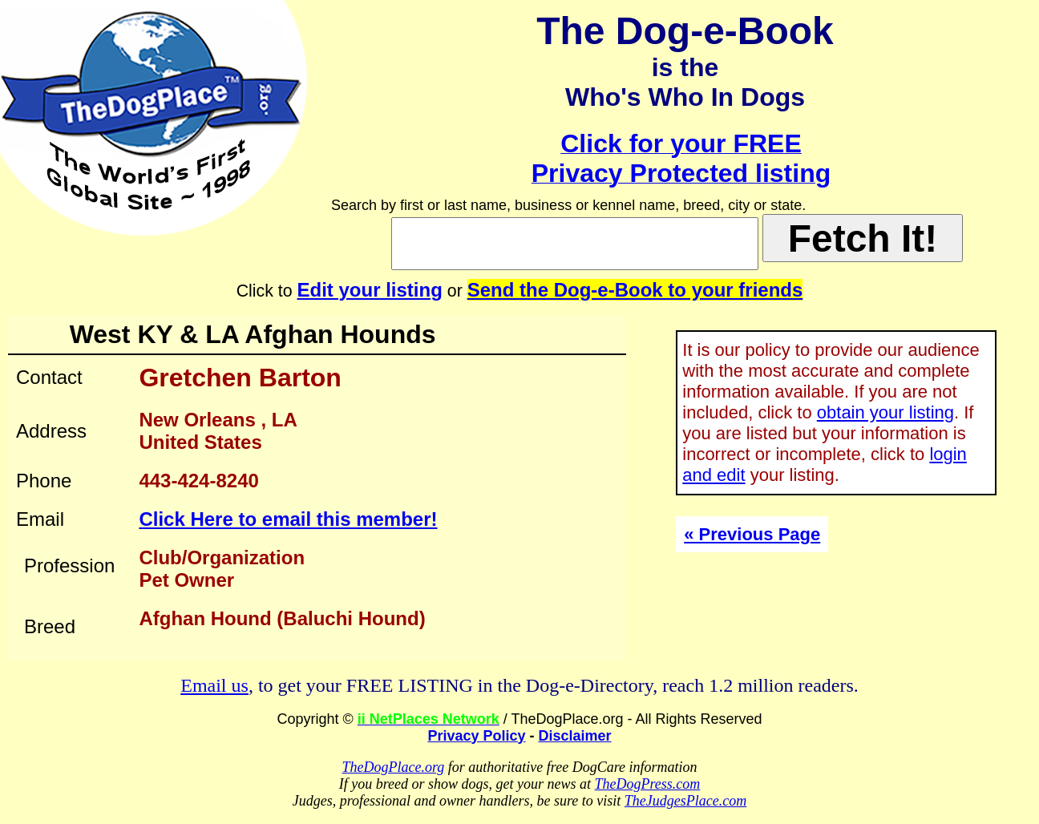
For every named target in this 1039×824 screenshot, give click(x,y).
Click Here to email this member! (288, 519)
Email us (214, 685)
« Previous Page (752, 534)
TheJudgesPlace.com (685, 801)
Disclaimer (575, 736)
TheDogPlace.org (393, 767)
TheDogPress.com (647, 784)
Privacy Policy (476, 736)
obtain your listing (885, 412)
